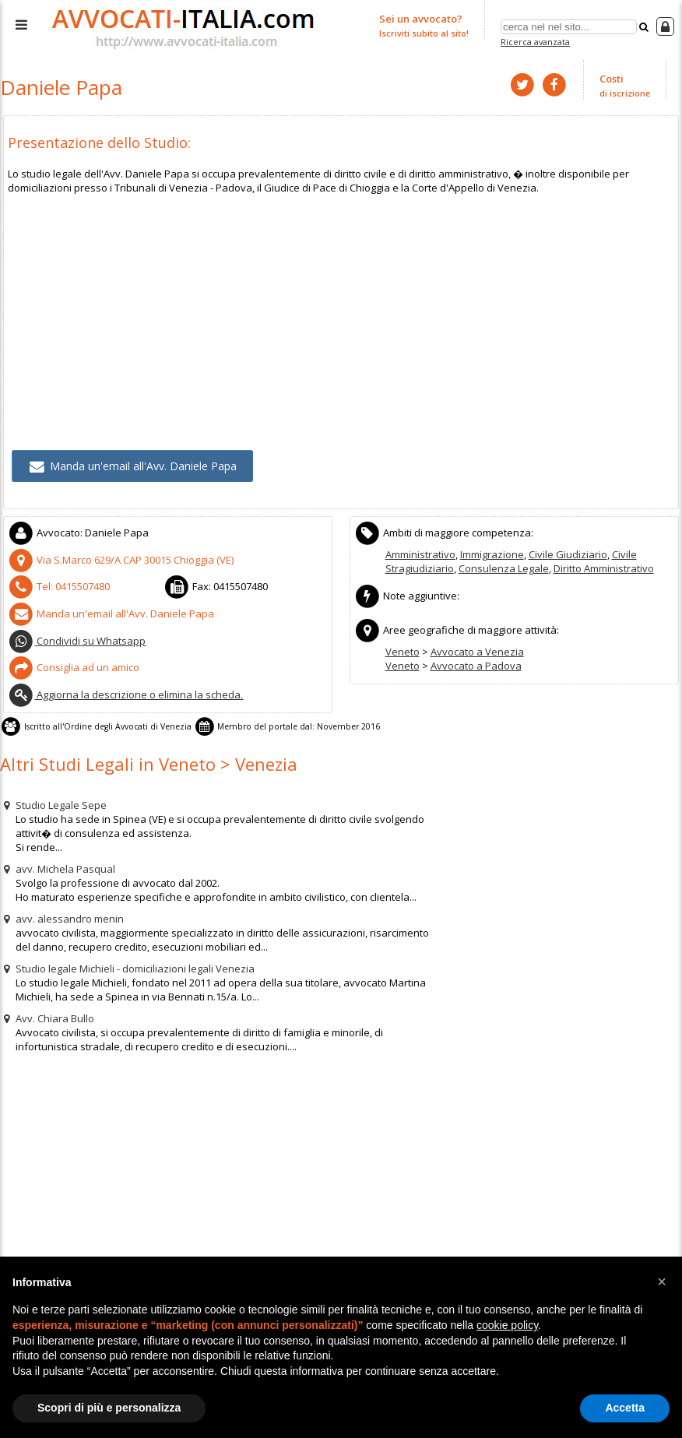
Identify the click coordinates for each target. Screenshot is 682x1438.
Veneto (402, 652)
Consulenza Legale (504, 568)
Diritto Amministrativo (604, 568)
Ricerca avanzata (535, 41)
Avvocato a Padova (476, 666)
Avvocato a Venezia (477, 652)
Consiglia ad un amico (74, 667)
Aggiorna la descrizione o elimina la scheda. (126, 694)
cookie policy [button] (507, 1325)
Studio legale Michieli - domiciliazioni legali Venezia (127, 969)
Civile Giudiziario (568, 554)
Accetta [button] (625, 1407)
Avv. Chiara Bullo (47, 1018)
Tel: (59, 586)
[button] (661, 1281)
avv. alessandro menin (62, 919)
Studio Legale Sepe (53, 805)
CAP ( (121, 560)
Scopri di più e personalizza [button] (109, 1407)
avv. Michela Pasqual (57, 869)
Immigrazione (492, 554)
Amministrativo (420, 554)
